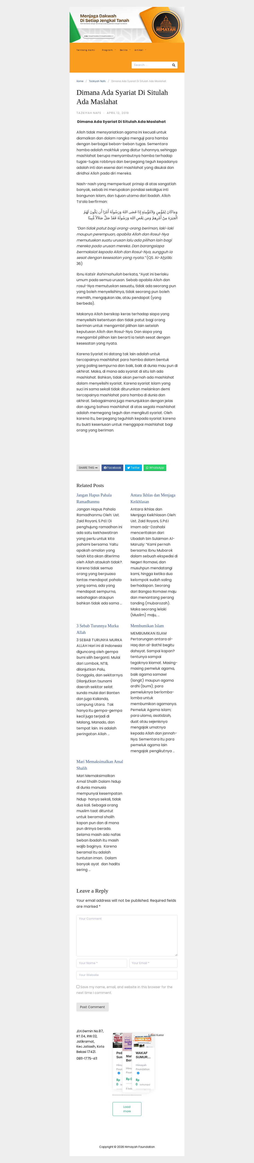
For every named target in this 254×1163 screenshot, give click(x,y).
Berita (125, 50)
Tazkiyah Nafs (97, 81)
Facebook (112, 468)
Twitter (133, 468)
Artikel (140, 50)
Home (79, 81)
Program (109, 50)
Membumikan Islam (147, 626)
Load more (127, 1109)
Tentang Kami (85, 50)
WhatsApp (155, 468)
